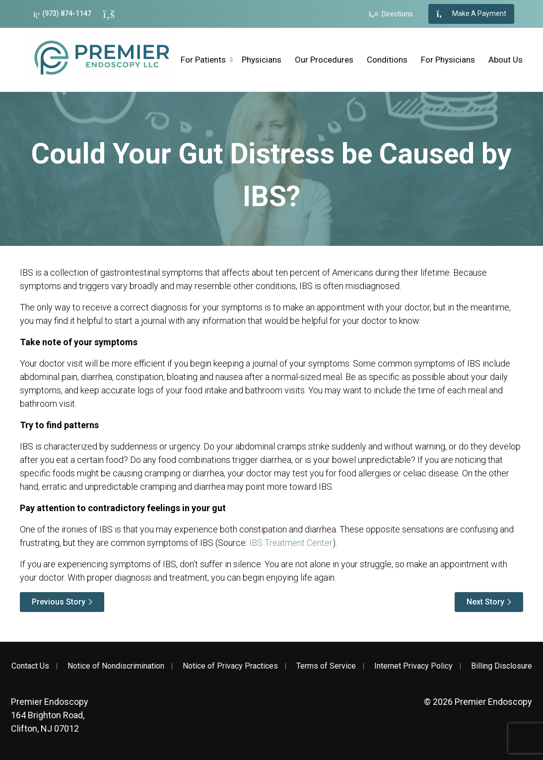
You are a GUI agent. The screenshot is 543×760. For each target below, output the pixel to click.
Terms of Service (326, 666)
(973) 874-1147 (63, 13)
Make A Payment (471, 14)
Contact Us (30, 666)
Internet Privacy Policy (413, 666)
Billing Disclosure (501, 666)
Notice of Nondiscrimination (116, 666)
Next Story (485, 602)
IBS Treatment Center (291, 542)
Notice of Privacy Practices (230, 666)
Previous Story (58, 602)
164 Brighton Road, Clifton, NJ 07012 (49, 715)
